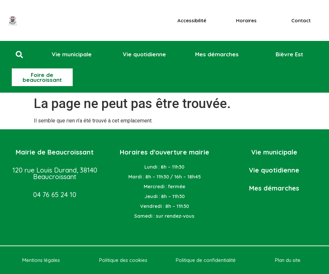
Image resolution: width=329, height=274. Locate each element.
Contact (301, 20)
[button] (19, 54)
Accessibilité (191, 20)
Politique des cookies (123, 260)
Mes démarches (274, 188)
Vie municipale (274, 152)
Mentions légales (41, 260)
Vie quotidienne (274, 170)
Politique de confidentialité (206, 260)
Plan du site (288, 260)
